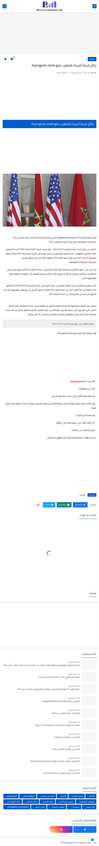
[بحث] (5, 6)
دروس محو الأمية (66, 801)
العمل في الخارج (47, 796)
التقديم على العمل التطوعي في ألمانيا (65, 713)
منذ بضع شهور (73, 662)
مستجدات (75, 807)
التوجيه (92, 59)
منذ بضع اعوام (73, 722)
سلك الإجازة (48, 801)
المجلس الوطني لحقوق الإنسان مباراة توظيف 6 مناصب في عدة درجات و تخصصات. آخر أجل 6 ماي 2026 (41, 665)
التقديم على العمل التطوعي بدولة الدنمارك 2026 (61, 773)
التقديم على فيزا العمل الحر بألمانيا (67, 737)
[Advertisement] (49, 33)
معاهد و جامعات (57, 807)
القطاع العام (12, 796)
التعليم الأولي (77, 796)
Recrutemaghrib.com (69, 842)
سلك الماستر (31, 801)
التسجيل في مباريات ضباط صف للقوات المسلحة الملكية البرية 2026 (55, 761)
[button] (80, 504)
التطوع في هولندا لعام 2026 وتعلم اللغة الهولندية (61, 701)
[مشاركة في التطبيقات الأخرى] (38, 505)
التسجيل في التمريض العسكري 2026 (66, 749)
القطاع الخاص (29, 796)
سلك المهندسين (13, 801)
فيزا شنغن (90, 807)
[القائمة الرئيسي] (94, 6)
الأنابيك (92, 796)
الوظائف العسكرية (87, 801)
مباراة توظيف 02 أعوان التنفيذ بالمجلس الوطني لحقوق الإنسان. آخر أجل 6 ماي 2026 (48, 689)
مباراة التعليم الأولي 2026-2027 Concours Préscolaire (59, 677)
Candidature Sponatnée (18, 807)
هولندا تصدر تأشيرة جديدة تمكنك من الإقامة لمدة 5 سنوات (57, 725)
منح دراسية (40, 807)
